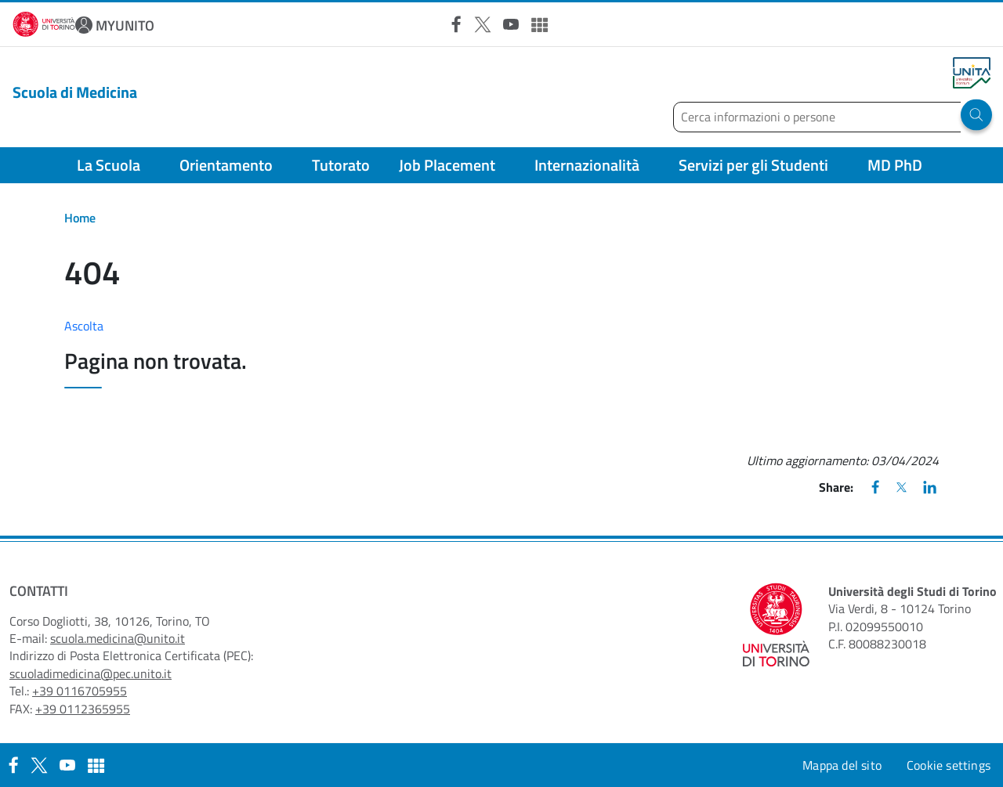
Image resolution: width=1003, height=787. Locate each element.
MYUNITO (125, 25)
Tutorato (341, 165)
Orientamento (226, 165)
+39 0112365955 (82, 708)
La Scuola (108, 165)
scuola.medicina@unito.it (117, 638)
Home (80, 217)
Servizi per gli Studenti (753, 165)
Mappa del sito (842, 765)
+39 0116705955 (79, 690)
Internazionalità (586, 165)
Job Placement (447, 165)
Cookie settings (948, 765)
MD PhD (894, 165)
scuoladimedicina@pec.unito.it (90, 673)
